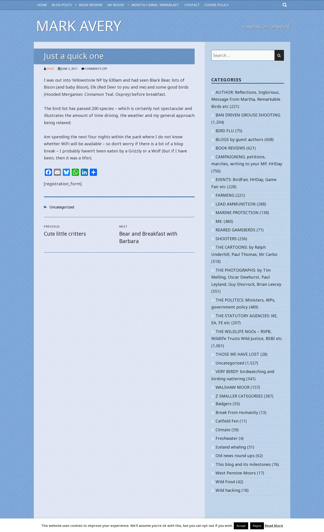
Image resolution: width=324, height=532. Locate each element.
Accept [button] (240, 526)
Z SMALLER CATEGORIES (239, 396)
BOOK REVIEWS (91, 5)
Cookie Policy (217, 5)
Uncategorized (62, 207)
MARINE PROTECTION (237, 212)
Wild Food (225, 481)
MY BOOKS (116, 5)
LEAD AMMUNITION (236, 204)
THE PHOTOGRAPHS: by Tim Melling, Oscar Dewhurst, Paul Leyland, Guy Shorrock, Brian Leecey (246, 277)
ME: (219, 221)
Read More (274, 525)
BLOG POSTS (62, 5)
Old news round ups (235, 455)
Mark (50, 69)
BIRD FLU (225, 130)
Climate (223, 429)
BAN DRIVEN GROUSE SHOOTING (248, 115)
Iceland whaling (231, 447)
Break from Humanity (237, 412)
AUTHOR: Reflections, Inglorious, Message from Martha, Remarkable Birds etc (245, 99)
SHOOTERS (226, 238)
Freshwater (227, 438)
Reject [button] (257, 526)
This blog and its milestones (243, 464)
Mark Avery (79, 26)
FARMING (225, 195)
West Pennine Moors (236, 473)
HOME (42, 5)
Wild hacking (228, 490)
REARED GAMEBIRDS (235, 229)
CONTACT (192, 5)
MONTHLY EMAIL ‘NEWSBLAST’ (155, 5)
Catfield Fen (227, 421)
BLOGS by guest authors (239, 139)
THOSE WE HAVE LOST (237, 354)
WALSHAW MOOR (233, 387)
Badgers (224, 403)
